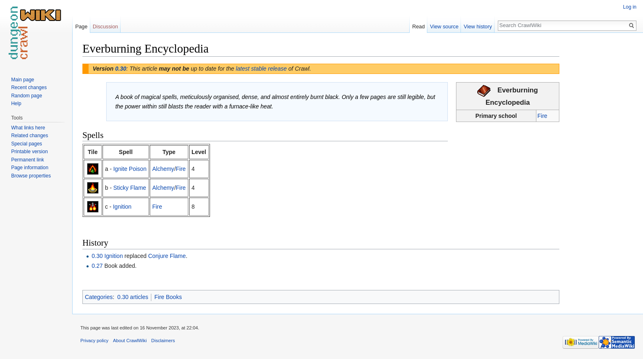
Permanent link (27, 160)
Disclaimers (163, 340)
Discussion (105, 26)
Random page (26, 96)
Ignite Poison (129, 169)
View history (478, 26)
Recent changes (29, 87)
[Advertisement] (600, 164)
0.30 (120, 68)
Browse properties (31, 176)
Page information (29, 167)
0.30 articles (132, 297)
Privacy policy (94, 340)
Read (418, 26)
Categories (99, 297)
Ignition (122, 206)
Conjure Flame (167, 256)
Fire (542, 116)
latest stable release (261, 68)
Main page (22, 80)
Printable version (29, 151)
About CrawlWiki (130, 340)
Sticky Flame (129, 187)
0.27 (97, 265)
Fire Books (168, 297)
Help (16, 103)
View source (444, 26)
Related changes (29, 135)
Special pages (26, 144)
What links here (28, 128)
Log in (629, 7)
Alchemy (163, 169)
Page (81, 26)
